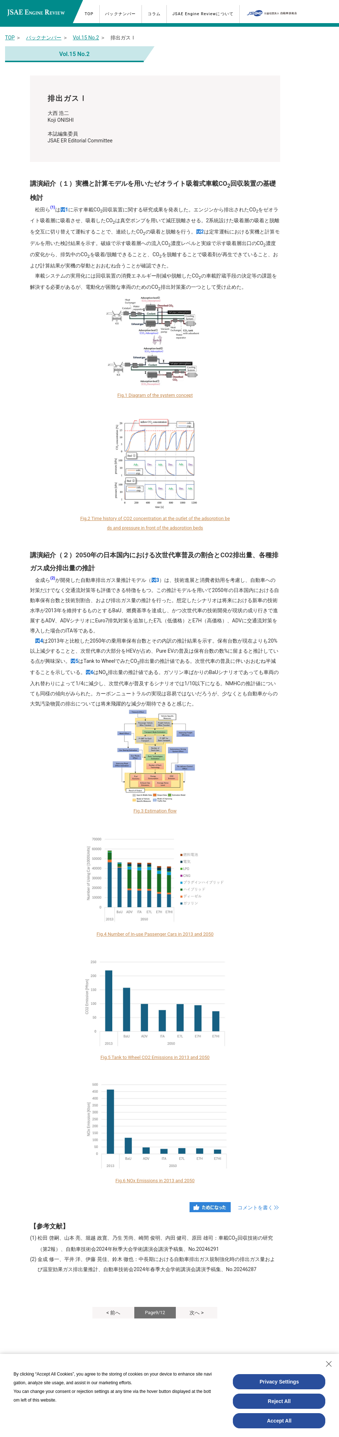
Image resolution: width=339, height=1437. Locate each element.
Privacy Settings (279, 1382)
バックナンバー (122, 14)
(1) (52, 207)
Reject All (279, 1401)
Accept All (279, 1421)
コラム (156, 14)
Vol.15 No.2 (86, 37)
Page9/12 (155, 1312)
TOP (10, 37)
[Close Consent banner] (329, 1364)
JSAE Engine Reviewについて (205, 14)
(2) (52, 578)
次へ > (197, 1313)
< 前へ (114, 1313)
